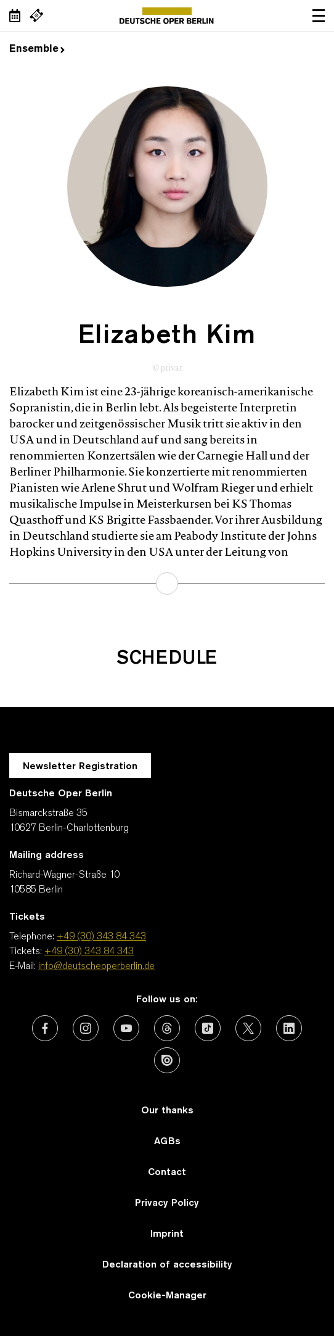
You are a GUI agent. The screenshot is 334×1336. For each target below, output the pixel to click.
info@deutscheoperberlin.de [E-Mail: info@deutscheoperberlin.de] (96, 966)
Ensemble (37, 49)
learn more (167, 583)
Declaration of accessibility (167, 1265)
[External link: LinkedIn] (289, 1028)
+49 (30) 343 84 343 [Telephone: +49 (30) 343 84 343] (101, 937)
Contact (167, 1172)
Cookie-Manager (167, 1296)
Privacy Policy (167, 1203)
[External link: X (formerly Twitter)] (248, 1028)
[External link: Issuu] (167, 1060)
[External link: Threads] (167, 1028)
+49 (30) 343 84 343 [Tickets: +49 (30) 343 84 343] (89, 952)
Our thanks (167, 1111)
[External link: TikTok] (207, 1028)
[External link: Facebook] (45, 1028)
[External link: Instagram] (85, 1028)
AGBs (167, 1142)
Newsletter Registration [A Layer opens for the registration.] (80, 767)
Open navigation (318, 15)
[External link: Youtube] (126, 1028)
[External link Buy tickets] (36, 15)
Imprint (167, 1234)
